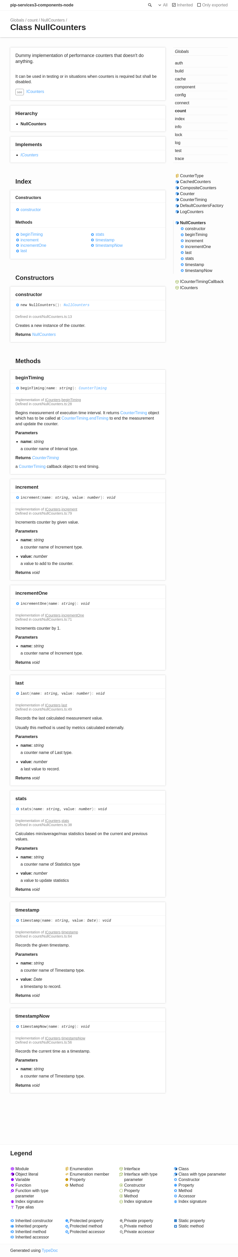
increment (29, 240)
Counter (187, 194)
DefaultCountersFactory (201, 205)
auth (179, 63)
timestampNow (109, 245)
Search (149, 5)
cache (180, 79)
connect (182, 103)
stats (99, 234)
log (177, 142)
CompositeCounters (198, 188)
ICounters (35, 91)
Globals (17, 20)
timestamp (104, 240)
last (24, 251)
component (185, 87)
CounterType (192, 176)
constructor (31, 209)
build (179, 71)
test (178, 150)
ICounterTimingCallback (202, 281)
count (33, 20)
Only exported (215, 5)
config (180, 95)
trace (179, 158)
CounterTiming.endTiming (85, 418)
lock (178, 135)
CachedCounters (195, 181)
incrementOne (33, 245)
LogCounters (192, 212)
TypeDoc (50, 1250)
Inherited (185, 5)
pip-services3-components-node (41, 5)
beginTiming (32, 234)
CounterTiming (93, 388)
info (178, 127)
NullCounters (53, 20)
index (180, 119)
